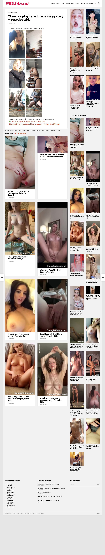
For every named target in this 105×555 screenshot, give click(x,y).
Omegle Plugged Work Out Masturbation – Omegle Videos (76, 70)
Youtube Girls (20, 134)
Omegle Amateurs (11, 487)
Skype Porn (10, 500)
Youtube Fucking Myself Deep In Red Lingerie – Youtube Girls (77, 447)
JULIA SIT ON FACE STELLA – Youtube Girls (76, 274)
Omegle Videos (80, 3)
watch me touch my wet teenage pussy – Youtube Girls (50, 400)
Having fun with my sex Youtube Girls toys (17, 258)
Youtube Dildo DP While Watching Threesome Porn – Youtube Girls (77, 346)
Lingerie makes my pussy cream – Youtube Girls (18, 335)
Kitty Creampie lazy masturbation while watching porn (75, 37)
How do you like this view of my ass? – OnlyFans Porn (75, 107)
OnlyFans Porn (10, 495)
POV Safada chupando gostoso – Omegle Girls (50, 496)
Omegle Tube (60, 3)
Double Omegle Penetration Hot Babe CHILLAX (92, 37)
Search (98, 485)
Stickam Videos (91, 3)
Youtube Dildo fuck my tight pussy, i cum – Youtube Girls (76, 379)
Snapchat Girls (10, 502)
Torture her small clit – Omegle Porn (92, 69)
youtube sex (45, 130)
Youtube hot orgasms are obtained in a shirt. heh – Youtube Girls (92, 346)
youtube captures (12, 130)
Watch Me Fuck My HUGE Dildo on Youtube (50, 271)
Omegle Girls (70, 3)
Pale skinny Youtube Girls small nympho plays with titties (18, 399)
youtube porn (35, 130)
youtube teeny (55, 130)
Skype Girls (10, 498)
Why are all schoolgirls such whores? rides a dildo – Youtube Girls (76, 313)
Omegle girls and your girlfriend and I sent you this (51, 488)
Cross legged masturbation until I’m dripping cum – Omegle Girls (92, 104)
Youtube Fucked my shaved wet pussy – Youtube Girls (91, 379)
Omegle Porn (10, 490)
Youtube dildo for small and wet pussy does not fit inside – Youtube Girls (93, 297)
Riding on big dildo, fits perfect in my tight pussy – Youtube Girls (92, 412)
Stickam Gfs (10, 503)
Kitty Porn (9, 485)
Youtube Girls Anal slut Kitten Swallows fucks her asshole (52, 156)
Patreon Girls (10, 497)
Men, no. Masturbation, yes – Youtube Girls (92, 281)
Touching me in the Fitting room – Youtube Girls (51, 335)
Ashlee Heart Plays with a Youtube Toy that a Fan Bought (18, 193)
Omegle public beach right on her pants (48, 500)
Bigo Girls (9, 484)
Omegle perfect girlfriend (44, 492)
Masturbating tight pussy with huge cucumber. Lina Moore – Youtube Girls (76, 413)
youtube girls (24, 130)
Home (53, 3)
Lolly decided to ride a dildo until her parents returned (92, 446)
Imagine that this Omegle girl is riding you (49, 484)
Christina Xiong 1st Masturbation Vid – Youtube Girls (75, 469)
